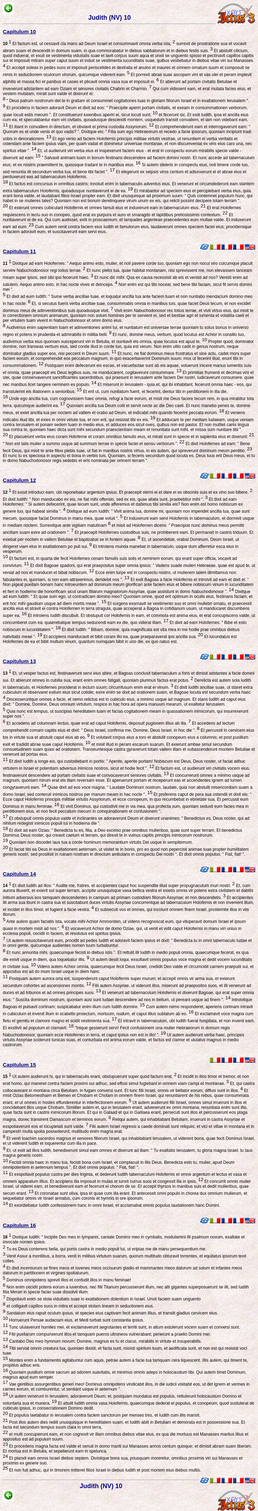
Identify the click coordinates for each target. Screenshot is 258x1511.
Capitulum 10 (19, 32)
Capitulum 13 (19, 661)
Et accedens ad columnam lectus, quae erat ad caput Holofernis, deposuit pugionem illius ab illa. (98, 723)
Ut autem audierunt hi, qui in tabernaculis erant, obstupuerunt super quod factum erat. (89, 1076)
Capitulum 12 (19, 480)
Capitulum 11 (19, 251)
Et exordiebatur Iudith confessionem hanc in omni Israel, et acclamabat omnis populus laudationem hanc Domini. (114, 1205)
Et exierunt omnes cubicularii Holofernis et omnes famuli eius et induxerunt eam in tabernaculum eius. (107, 207)
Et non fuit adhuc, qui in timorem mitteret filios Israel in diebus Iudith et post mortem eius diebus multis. (104, 1470)
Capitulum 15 (19, 1065)
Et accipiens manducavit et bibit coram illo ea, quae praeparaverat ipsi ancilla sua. (122, 636)
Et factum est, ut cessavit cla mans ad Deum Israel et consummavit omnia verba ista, (89, 43)
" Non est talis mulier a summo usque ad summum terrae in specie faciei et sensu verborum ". (93, 443)
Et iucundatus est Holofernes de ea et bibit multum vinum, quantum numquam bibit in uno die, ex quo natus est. (120, 639)
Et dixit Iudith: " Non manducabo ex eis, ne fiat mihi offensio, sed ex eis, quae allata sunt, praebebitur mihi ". (105, 499)
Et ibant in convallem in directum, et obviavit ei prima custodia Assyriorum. (81, 126)
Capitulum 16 (19, 1225)
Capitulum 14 (19, 874)
